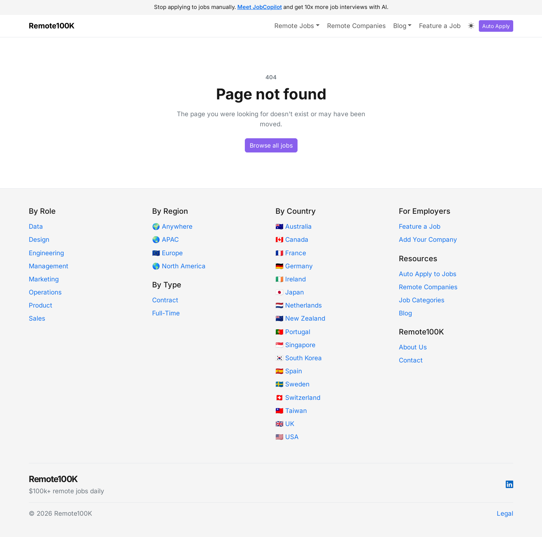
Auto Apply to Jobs (427, 274)
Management (48, 266)
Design (39, 239)
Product (40, 305)
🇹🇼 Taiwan (291, 410)
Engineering (46, 253)
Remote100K (51, 25)
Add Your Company (428, 239)
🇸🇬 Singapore (295, 345)
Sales (37, 318)
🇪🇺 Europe (167, 253)
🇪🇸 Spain (288, 371)
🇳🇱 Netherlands (298, 305)
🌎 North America (179, 266)
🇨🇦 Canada (291, 239)
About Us (413, 347)
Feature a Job (440, 26)
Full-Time (166, 313)
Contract (165, 300)
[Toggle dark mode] (471, 26)
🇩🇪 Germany (294, 266)
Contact (411, 360)
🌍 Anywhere (172, 226)
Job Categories (421, 300)
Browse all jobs (271, 145)
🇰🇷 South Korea (298, 358)
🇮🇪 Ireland (290, 279)
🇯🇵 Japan (289, 292)
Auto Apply (496, 26)
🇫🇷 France (290, 253)
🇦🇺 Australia (293, 226)
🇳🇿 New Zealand (300, 318)
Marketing (44, 279)
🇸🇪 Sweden (292, 384)
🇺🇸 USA (287, 437)
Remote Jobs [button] (294, 26)
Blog (405, 313)
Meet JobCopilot (259, 7)
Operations (45, 292)
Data (36, 226)
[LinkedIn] (509, 484)
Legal (505, 513)
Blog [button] (399, 26)
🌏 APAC (165, 239)
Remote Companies (356, 26)
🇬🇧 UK (284, 424)
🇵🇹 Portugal (292, 332)
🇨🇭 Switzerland (297, 397)
